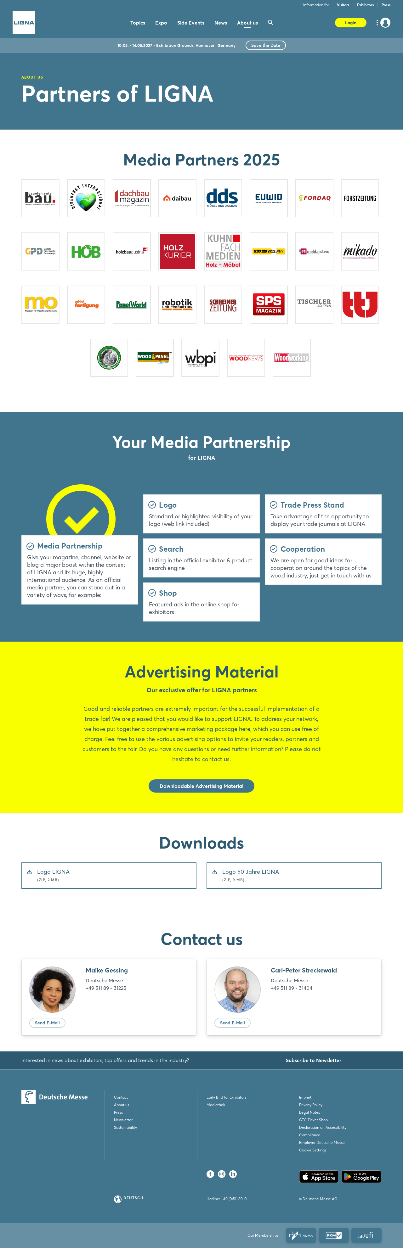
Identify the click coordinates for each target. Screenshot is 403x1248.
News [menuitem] (220, 23)
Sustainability (125, 1127)
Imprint (305, 1097)
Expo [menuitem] (161, 23)
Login (350, 22)
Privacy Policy (310, 1104)
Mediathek (216, 1104)
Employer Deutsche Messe (322, 1142)
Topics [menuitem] (137, 23)
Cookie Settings (312, 1150)
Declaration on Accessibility (322, 1127)
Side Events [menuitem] (190, 23)
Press (386, 5)
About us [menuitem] (247, 23)
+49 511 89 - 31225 (106, 988)
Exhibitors (365, 5)
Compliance (309, 1135)
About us (121, 1104)
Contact (121, 1097)
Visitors (343, 5)
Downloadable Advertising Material (201, 786)
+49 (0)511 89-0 (234, 1198)
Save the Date (265, 45)
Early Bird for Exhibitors (226, 1097)
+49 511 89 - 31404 (291, 988)
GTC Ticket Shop (313, 1119)
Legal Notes (309, 1112)
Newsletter (123, 1119)
